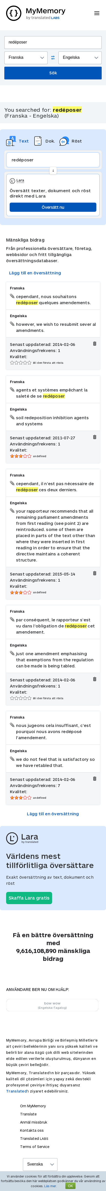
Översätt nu (53, 207)
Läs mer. (50, 1186)
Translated (16, 1091)
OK (70, 1186)
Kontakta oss (32, 1130)
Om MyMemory (33, 1106)
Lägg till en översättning (35, 272)
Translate (28, 1114)
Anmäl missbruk (33, 1122)
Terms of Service (34, 1146)
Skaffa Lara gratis (29, 898)
